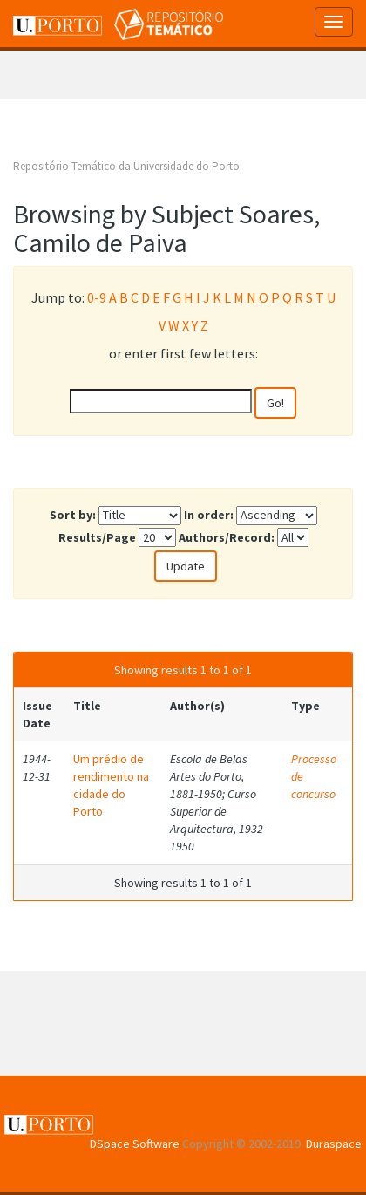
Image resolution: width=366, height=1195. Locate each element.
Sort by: (73, 514)
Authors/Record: (226, 537)
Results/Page (97, 537)
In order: (209, 514)
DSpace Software (135, 1143)
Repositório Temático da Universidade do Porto (126, 166)
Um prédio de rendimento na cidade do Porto (111, 785)
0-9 (96, 297)
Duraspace (334, 1143)
